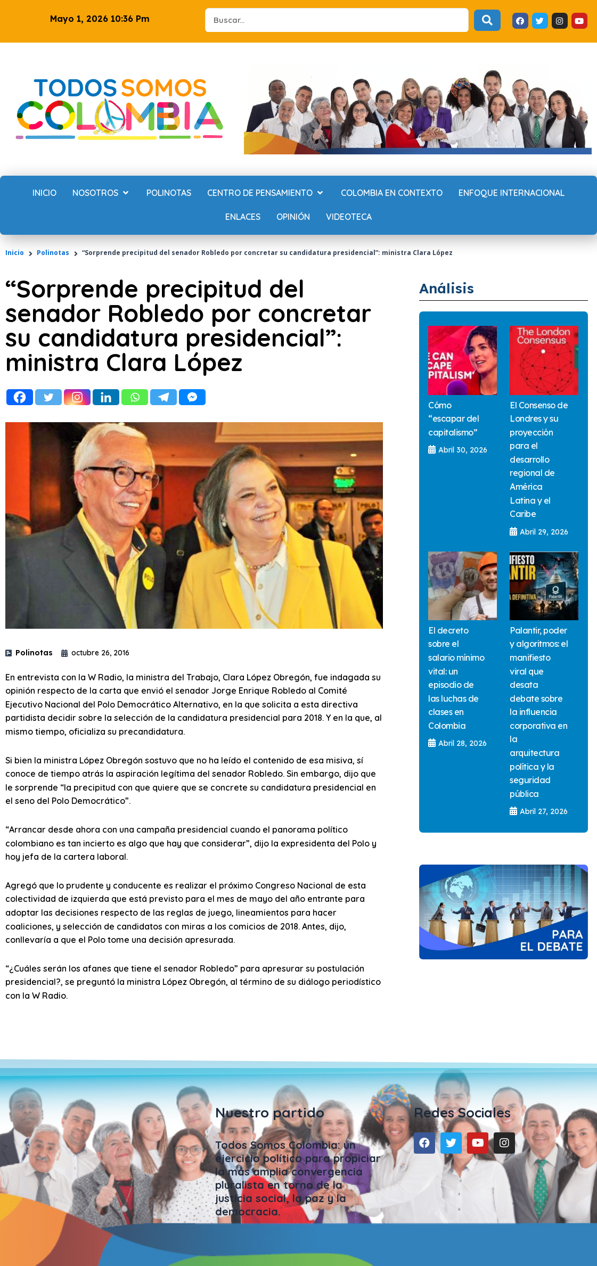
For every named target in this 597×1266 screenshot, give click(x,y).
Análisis (452, 287)
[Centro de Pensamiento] (266, 193)
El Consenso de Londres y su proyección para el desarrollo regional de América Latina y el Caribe (539, 460)
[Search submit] (487, 20)
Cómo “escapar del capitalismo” (453, 419)
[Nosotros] (101, 193)
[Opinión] (293, 217)
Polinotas (53, 252)
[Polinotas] (168, 193)
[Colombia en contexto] (392, 193)
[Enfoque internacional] (512, 193)
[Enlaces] (242, 217)
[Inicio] (44, 193)
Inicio (14, 252)
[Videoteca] (349, 217)
